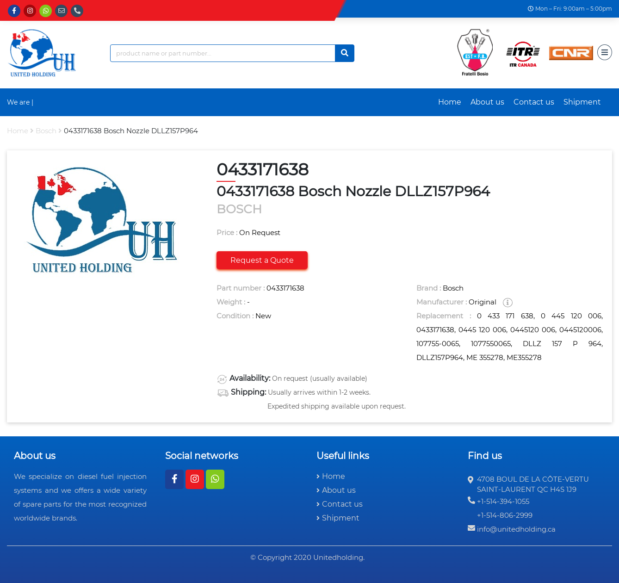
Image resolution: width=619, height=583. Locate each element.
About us (487, 102)
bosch (46, 130)
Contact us (534, 102)
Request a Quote (262, 260)
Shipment (582, 102)
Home (449, 102)
